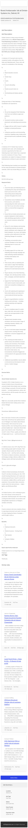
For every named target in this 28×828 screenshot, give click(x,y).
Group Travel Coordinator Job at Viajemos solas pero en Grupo (12, 577)
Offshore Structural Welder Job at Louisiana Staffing (12, 702)
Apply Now (13, 778)
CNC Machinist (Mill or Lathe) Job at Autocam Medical (12, 743)
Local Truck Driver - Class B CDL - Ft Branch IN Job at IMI (13, 661)
